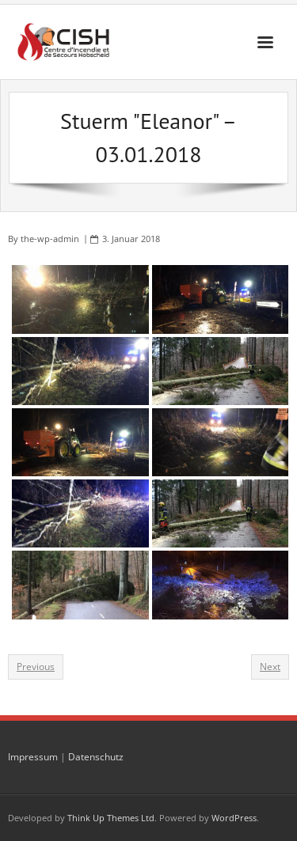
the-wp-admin (50, 238)
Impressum (33, 756)
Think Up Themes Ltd (110, 818)
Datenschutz (96, 756)
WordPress (234, 818)
